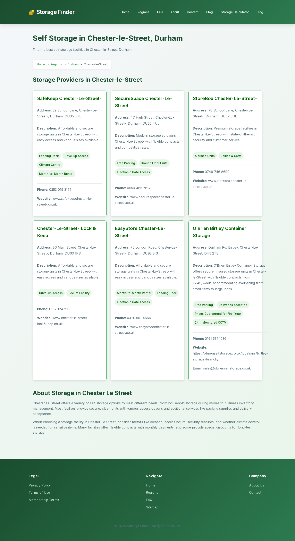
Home (121, 12)
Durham (72, 64)
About (172, 12)
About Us (256, 485)
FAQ (157, 12)
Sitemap (152, 507)
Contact (191, 12)
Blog (208, 12)
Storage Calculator (234, 12)
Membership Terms (44, 500)
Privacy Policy (40, 485)
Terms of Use (39, 492)
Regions (140, 12)
